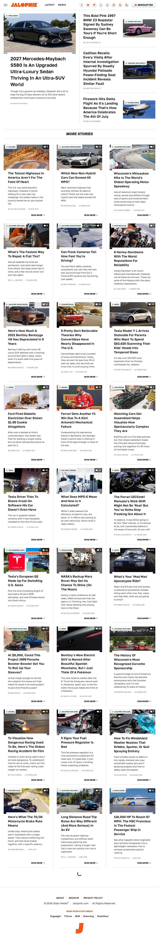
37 (153, 470)
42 (46, 470)
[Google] (120, 5)
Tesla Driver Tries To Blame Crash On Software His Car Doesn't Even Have (23, 503)
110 (152, 550)
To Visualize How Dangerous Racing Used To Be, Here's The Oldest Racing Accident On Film (26, 744)
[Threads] (107, 5)
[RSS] (126, 5)
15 (100, 387)
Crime (10, 387)
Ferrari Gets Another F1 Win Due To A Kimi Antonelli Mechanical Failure (78, 420)
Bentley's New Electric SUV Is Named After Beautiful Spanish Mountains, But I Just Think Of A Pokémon (78, 663)
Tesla (10, 470)
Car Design (119, 387)
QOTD (116, 550)
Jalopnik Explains (122, 147)
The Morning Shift (16, 550)
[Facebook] (81, 5)
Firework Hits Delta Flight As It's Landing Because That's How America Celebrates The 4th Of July (100, 107)
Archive (74, 898)
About (60, 898)
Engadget (55, 916)
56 (46, 629)
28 (99, 629)
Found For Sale (134, 21)
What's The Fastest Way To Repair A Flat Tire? (26, 254)
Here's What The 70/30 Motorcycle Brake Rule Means (25, 821)
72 (100, 790)
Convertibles (67, 304)
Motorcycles (120, 226)
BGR (77, 916)
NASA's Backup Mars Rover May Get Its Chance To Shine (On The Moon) (76, 583)
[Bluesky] (88, 5)
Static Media (60, 903)
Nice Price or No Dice (17, 629)
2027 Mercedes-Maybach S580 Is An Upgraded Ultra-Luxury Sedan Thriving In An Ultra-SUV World (38, 71)
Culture (11, 147)
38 (152, 304)
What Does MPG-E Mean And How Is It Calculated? (79, 501)
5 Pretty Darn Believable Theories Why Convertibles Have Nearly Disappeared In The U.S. (79, 339)
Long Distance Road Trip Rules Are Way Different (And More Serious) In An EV (79, 823)
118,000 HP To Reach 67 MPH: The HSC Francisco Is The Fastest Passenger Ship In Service (132, 825)
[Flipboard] (94, 5)
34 (99, 304)
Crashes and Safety (137, 63)
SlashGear (103, 916)
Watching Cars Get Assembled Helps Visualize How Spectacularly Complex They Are (131, 422)
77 (47, 387)
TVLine (68, 916)
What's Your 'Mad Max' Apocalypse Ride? (131, 579)
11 (153, 790)
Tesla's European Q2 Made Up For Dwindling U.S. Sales (25, 581)
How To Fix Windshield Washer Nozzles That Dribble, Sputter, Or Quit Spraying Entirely (131, 744)
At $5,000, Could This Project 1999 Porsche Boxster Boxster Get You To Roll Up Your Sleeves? (26, 663)
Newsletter (144, 4)
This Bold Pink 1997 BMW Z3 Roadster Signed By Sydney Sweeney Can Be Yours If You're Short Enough (100, 26)
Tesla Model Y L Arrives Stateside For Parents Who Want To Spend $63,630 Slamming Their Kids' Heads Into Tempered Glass (132, 341)
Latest (49, 4)
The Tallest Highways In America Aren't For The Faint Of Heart (26, 177)
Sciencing (88, 916)
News (62, 4)
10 (100, 147)
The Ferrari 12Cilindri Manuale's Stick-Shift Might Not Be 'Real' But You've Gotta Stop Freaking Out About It (131, 505)
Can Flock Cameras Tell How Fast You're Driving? (78, 256)
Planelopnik (133, 102)
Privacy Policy (93, 898)
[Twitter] (101, 5)
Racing (64, 387)
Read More (36, 215)
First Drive (13, 16)
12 (47, 304)
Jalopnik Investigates (71, 147)
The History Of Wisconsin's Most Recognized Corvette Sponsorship (129, 661)
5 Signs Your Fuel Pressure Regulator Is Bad (77, 742)
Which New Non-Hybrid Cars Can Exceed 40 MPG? (78, 177)
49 (46, 550)
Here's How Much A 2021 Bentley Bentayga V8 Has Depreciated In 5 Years (26, 337)
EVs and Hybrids (68, 470)
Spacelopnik (67, 550)
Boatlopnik (119, 790)
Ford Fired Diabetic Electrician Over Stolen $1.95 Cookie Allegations (25, 420)
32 (99, 470)
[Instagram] (113, 5)
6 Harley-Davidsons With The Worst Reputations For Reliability (128, 258)
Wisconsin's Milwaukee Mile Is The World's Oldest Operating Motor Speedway (131, 180)
